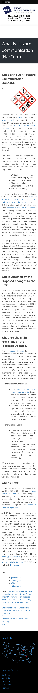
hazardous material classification (21, 207)
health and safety (23, 599)
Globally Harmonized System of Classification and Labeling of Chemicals (19, 199)
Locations (6, 681)
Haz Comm (26, 594)
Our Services (7, 675)
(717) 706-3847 (25, 18)
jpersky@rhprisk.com (11, 556)
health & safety (8, 599)
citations (11, 591)
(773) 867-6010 (24, 16)
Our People (6, 684)
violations (11, 602)
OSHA (19, 117)
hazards (26, 597)
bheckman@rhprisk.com (12, 562)
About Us (6, 678)
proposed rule (8, 120)
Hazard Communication (12, 597)
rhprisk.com (14, 565)
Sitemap (5, 688)
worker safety (23, 602)
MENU (8, 2)
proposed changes (15, 351)
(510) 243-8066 (25, 20)
